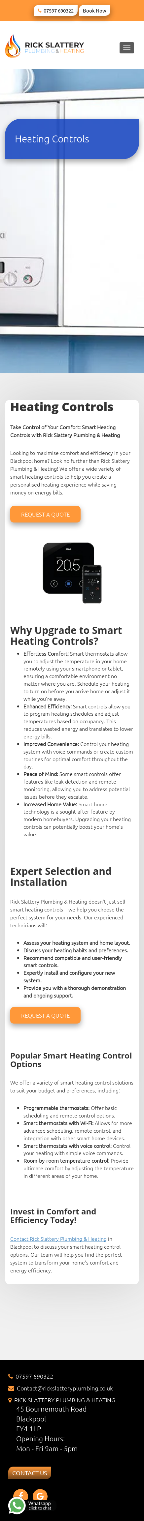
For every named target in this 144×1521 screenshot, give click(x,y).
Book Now (94, 10)
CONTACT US (29, 1472)
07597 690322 (59, 10)
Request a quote (45, 514)
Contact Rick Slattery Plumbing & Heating (58, 1238)
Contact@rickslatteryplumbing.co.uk (65, 1388)
